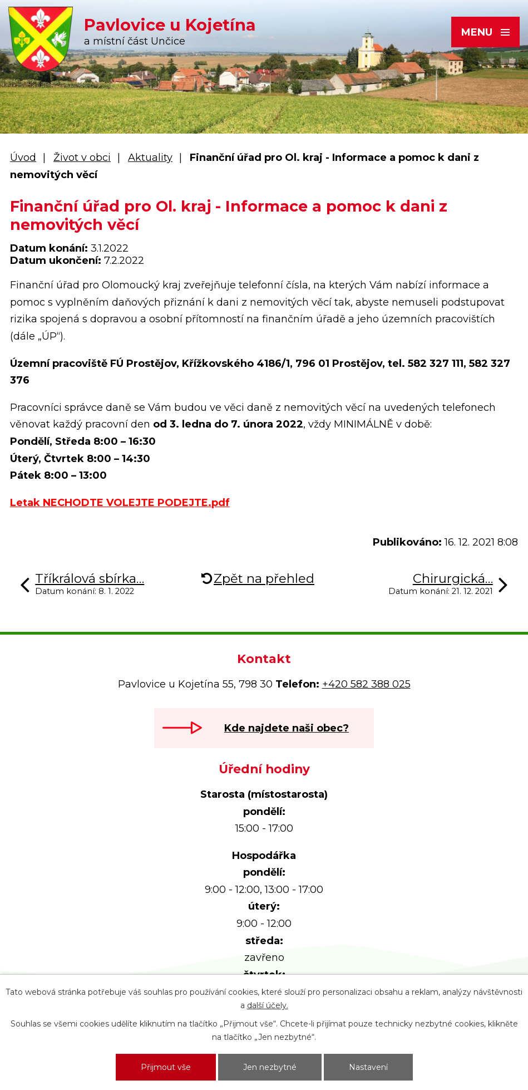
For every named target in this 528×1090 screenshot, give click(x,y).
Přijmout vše (166, 1067)
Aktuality (150, 157)
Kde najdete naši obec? (286, 728)
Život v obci (82, 157)
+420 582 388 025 (366, 684)
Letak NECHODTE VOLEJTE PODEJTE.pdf (120, 503)
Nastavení (368, 1067)
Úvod (23, 157)
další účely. (267, 1005)
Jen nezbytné (270, 1067)
